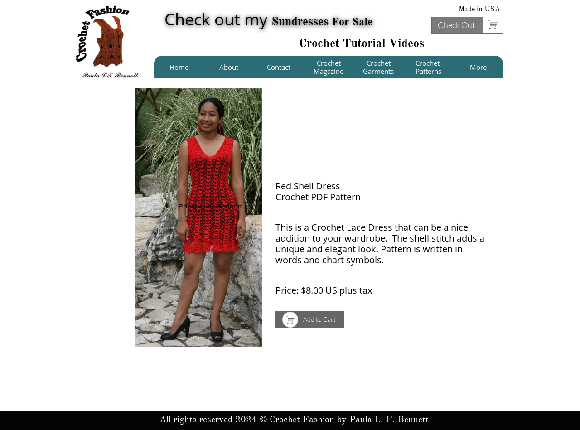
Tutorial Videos (383, 43)
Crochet (321, 43)
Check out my (268, 19)
